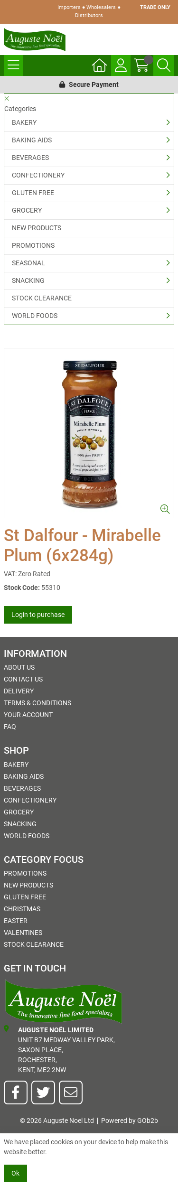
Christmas (22, 909)
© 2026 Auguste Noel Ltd (57, 1120)
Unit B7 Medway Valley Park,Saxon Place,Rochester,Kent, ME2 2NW (59, 1049)
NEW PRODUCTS (36, 228)
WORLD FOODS (34, 315)
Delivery (19, 691)
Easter (16, 921)
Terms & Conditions (37, 703)
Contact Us (23, 679)
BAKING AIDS (32, 140)
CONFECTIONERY (38, 175)
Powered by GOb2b (129, 1120)
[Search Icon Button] (163, 65)
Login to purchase (38, 614)
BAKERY (24, 122)
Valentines (23, 932)
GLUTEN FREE (33, 192)
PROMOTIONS (33, 245)
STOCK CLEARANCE (42, 298)
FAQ (10, 726)
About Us (19, 667)
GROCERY (27, 210)
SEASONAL (28, 263)
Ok (15, 1173)
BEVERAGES (30, 157)
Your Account (28, 715)
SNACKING (28, 280)
